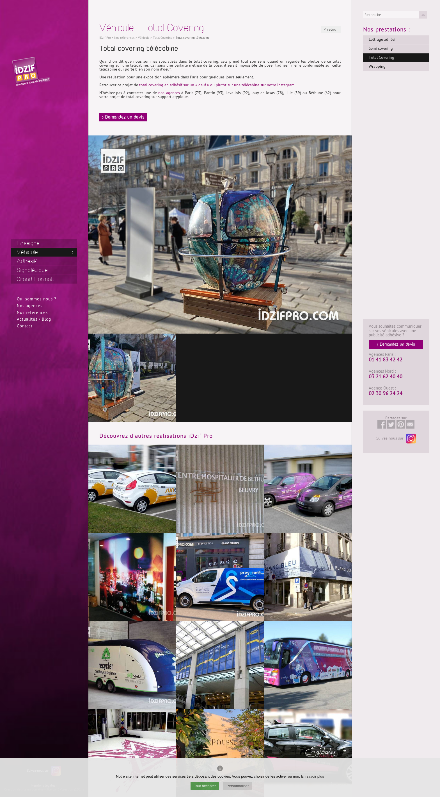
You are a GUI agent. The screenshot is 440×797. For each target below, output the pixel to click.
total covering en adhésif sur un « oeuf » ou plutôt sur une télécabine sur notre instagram (216, 85)
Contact (25, 326)
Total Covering (381, 57)
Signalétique (32, 270)
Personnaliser (237, 786)
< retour (331, 29)
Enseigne (28, 243)
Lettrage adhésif (383, 39)
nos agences (169, 92)
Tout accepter (205, 786)
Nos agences (29, 305)
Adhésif (27, 261)
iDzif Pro (105, 38)
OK (423, 15)
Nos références (32, 312)
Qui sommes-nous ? (36, 299)
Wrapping (377, 66)
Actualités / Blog (34, 319)
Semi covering (381, 48)
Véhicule (27, 252)
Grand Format (35, 279)
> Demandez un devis (123, 117)
